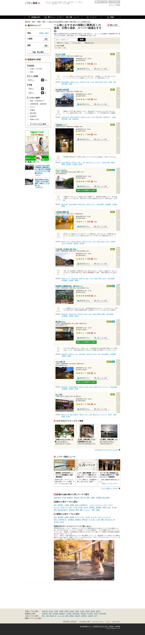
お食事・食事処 (69, 505)
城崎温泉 (62, 613)
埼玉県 (51, 611)
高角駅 (110, 82)
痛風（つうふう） (85, 510)
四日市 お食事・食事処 (108, 162)
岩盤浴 (32, 110)
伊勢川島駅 (64, 84)
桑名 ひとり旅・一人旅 (86, 414)
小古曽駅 (74, 164)
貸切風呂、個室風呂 (95, 507)
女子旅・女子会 (83, 507)
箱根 (50, 613)
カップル (57, 507)
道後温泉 (83, 613)
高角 (81, 497)
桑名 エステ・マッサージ (100, 414)
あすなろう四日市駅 (66, 243)
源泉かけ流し (107, 507)
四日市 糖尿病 (65, 82)
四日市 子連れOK (74, 117)
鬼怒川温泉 (102, 613)
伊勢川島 (76, 497)
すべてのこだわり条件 (38, 124)
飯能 (66, 616)
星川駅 (110, 414)
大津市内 (90, 616)
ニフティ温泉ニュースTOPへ (109, 488)
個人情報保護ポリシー (86, 626)
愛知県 (93, 611)
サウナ (111, 505)
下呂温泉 (68, 613)
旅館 (77, 510)
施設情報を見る (84, 68)
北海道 (82, 611)
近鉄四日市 (57, 497)
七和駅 (114, 414)
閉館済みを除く (89, 43)
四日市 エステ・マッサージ (93, 162)
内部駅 (63, 164)
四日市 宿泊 (64, 204)
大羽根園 (98, 497)
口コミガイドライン (98, 621)
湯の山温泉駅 (100, 204)
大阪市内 (77, 616)
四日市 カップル (74, 82)
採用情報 (117, 626)
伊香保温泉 (76, 613)
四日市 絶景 (74, 278)
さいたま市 (60, 616)
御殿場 (71, 616)
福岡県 (98, 611)
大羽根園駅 (108, 204)
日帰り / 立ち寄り (36, 69)
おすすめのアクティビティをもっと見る (106, 450)
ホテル (105, 505)
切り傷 (114, 507)
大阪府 (77, 611)
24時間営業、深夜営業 (38, 104)
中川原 (64, 497)
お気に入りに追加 (101, 68)
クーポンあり (76, 43)
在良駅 (63, 416)
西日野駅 (68, 164)
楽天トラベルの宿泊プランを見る (86, 190)
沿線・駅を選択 (38, 52)
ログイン (111, 5)
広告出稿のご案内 (85, 621)
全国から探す (44, 33)
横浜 (43, 616)
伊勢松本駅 (75, 119)
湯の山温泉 (105, 497)
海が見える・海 (110, 519)
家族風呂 (33, 116)
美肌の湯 (72, 510)
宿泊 (55, 505)
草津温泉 (45, 613)
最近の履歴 (114, 2)
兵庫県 (61, 611)
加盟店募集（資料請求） (70, 621)
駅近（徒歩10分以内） (61, 510)
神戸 (95, 616)
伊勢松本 (70, 497)
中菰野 (93, 497)
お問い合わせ (116, 621)
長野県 (87, 611)
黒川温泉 (90, 613)
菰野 (88, 497)
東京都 (72, 611)
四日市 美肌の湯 (65, 162)
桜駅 (114, 82)
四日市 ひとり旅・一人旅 (87, 82)
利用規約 (111, 626)
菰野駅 (70, 84)
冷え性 (63, 507)
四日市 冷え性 (65, 117)
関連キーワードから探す (33, 618)
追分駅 (80, 164)
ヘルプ (108, 621)
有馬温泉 (55, 613)
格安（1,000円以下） (82, 505)
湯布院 (96, 613)
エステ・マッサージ (96, 505)
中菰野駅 (114, 204)
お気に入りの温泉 (101, 2)
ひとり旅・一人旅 (71, 507)
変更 (46, 39)
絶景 (93, 510)
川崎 (47, 616)
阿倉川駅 (76, 243)
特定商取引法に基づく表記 (100, 626)
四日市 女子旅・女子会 (101, 82)
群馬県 (66, 611)
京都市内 (84, 616)
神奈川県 (45, 611)
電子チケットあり (62, 43)
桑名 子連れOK (74, 414)
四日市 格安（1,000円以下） (103, 117)
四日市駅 (82, 243)
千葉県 (56, 611)
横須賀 (52, 616)
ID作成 (118, 5)
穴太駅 (68, 416)
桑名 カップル (65, 414)
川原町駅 (112, 241)
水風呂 (98, 510)
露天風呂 (60, 505)
